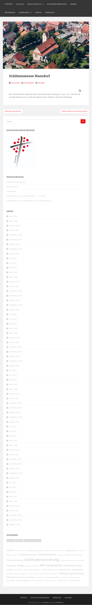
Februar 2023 (14, 394)
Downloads (50, 13)
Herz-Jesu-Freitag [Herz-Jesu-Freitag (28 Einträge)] (15, 565)
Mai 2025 (13, 267)
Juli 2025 (12, 258)
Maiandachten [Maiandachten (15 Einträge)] (65, 569)
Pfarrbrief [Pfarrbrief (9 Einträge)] (46, 574)
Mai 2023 (13, 380)
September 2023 (15, 361)
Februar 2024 (14, 338)
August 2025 (14, 253)
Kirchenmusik (10, 13)
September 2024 (15, 305)
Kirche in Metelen (34, 4)
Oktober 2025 (14, 244)
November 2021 (15, 464)
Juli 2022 (12, 426)
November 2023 (15, 352)
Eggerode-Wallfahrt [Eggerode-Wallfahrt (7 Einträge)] (12, 555)
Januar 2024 (14, 342)
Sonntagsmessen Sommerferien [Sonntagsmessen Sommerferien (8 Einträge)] (70, 577)
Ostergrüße (11, 191)
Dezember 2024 (15, 291)
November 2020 (15, 520)
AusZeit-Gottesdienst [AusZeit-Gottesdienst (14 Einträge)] (34, 550)
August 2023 (14, 366)
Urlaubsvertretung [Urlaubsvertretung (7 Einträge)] (36, 580)
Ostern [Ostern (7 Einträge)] (31, 574)
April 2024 (13, 328)
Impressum (57, 598)
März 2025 (13, 277)
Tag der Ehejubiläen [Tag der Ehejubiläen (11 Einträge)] (23, 580)
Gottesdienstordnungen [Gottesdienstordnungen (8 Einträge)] (67, 560)
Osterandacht (12, 187)
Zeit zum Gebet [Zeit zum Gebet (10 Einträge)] (74, 580)
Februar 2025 (14, 281)
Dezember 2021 (15, 459)
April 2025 (13, 272)
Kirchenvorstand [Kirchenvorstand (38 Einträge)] (72, 565)
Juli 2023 (12, 370)
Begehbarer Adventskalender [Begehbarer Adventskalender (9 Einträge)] (54, 551)
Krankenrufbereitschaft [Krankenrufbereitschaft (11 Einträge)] (49, 570)
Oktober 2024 (14, 300)
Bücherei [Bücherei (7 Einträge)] (82, 550)
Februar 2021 (14, 506)
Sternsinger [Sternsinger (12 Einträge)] (11, 580)
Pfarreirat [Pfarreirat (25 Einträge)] (11, 577)
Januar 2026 (14, 230)
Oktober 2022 (14, 412)
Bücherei (68, 598)
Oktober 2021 (14, 468)
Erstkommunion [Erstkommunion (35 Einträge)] (28, 554)
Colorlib (45, 602)
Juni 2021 (13, 487)
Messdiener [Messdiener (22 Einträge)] (77, 569)
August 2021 (14, 478)
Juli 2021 (12, 482)
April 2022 (13, 440)
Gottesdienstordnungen (57, 4)
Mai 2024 (13, 324)
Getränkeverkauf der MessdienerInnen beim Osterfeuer (29, 201)
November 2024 (15, 295)
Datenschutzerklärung (40, 598)
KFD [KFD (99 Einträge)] (42, 565)
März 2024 (13, 333)
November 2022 (15, 408)
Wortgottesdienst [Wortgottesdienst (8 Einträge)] (62, 580)
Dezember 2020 (15, 515)
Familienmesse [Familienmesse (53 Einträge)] (47, 554)
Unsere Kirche (24, 13)
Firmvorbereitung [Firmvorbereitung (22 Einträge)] (15, 560)
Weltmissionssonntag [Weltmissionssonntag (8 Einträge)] (49, 580)
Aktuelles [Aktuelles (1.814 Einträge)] (10, 540)
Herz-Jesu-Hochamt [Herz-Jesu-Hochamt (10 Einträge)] (32, 566)
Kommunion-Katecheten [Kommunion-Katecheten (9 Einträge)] (32, 570)
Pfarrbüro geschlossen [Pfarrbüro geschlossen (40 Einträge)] (71, 573)
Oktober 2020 (14, 524)
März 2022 (13, 445)
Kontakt (38, 13)
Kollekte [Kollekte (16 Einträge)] (10, 569)
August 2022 (14, 422)
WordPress (60, 602)
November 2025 (15, 239)
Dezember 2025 (15, 235)
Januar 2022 (14, 454)
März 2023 (13, 389)
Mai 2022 (13, 436)
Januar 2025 (14, 286)
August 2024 (14, 309)
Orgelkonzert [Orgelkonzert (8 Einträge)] (24, 574)
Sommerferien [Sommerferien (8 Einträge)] (40, 577)
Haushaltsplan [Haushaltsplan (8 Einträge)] (80, 560)
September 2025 (15, 249)
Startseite (9, 4)
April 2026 (13, 216)
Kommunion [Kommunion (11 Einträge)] (18, 570)
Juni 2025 (13, 263)
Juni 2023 (13, 375)
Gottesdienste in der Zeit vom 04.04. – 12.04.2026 (26, 196)
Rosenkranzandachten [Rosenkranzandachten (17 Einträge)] (26, 577)
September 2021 (15, 473)
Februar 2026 (14, 225)
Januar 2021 (14, 510)
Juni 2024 (13, 319)
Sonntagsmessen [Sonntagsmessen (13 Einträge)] (52, 577)
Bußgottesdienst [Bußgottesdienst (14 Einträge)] (71, 550)
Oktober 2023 (14, 356)
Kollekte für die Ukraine (16, 182)
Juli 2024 (12, 314)
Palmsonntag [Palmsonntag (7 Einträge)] (38, 574)
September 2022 (15, 417)
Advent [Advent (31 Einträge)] (10, 550)
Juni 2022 (13, 431)
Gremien (73, 4)
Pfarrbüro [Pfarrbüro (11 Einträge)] (54, 574)
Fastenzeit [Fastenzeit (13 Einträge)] (70, 555)
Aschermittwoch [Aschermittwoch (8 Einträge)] (20, 550)
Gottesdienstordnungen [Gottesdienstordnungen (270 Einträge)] (32, 540)
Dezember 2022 (15, 403)
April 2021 (13, 496)
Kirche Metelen (28, 83)
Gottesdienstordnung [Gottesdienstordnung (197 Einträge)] (41, 559)
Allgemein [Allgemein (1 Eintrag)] (19, 540)
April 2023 (13, 384)
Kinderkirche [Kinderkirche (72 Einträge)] (54, 565)
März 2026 (13, 221)
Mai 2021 (13, 492)
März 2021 (13, 501)
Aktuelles (20, 4)
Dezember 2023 (15, 347)
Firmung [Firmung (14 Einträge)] (78, 555)
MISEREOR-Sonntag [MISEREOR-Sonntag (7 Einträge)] (13, 574)
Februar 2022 (14, 450)
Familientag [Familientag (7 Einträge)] (60, 555)
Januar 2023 (14, 398)
